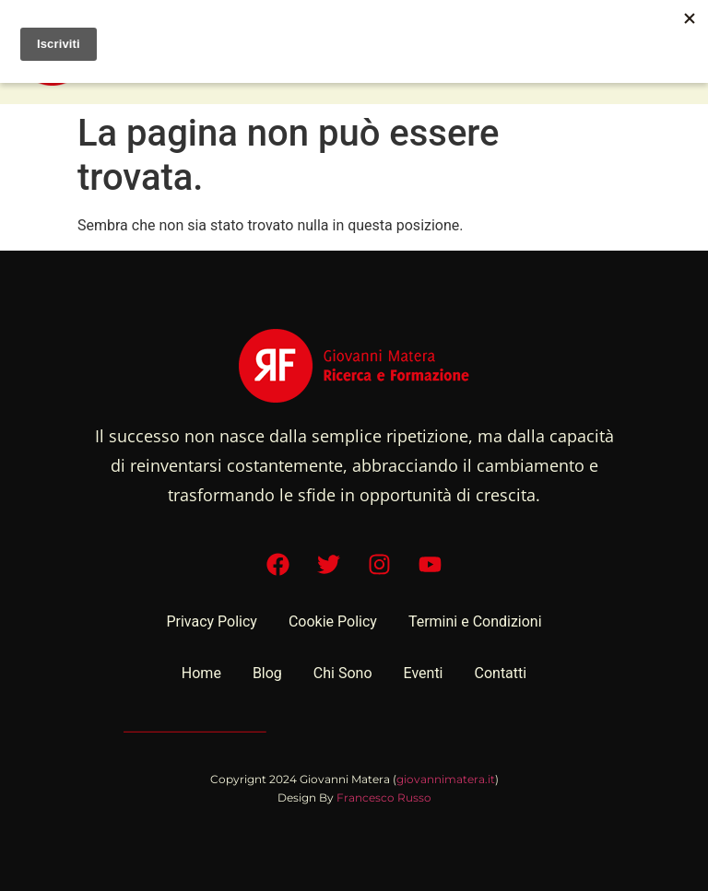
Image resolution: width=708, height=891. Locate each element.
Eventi (423, 673)
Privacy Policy (211, 621)
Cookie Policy (333, 621)
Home (201, 673)
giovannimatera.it (445, 779)
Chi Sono (342, 673)
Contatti (501, 673)
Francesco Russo (383, 797)
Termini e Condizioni (475, 621)
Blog (267, 673)
